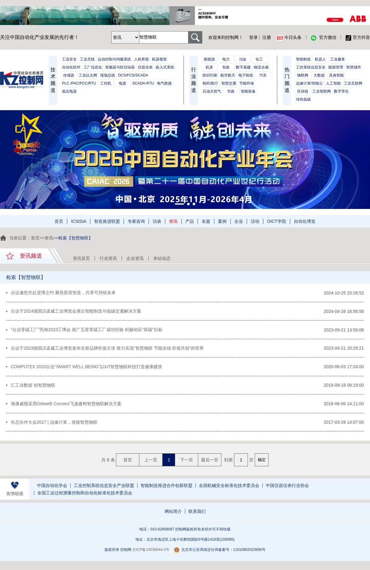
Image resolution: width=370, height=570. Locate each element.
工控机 (105, 83)
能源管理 (335, 67)
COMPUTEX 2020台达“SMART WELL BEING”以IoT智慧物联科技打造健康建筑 (86, 368)
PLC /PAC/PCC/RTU (79, 83)
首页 (59, 221)
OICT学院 (276, 221)
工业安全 (69, 59)
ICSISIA (78, 221)
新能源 (209, 59)
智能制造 (303, 59)
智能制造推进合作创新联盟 (166, 488)
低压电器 (69, 91)
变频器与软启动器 (120, 67)
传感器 (68, 75)
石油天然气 (212, 91)
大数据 (319, 75)
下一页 (186, 462)
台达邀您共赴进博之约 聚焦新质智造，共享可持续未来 (63, 292)
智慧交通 (228, 83)
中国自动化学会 (52, 488)
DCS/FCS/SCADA (133, 75)
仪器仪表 (145, 67)
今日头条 (289, 37)
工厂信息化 (93, 67)
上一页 (150, 462)
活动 (255, 221)
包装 (226, 67)
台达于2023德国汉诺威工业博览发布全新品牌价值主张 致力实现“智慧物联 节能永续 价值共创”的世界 (107, 349)
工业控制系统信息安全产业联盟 (104, 488)
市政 (231, 91)
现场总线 (107, 75)
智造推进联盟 (107, 221)
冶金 (242, 59)
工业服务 (337, 59)
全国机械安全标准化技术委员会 (229, 488)
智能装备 (248, 91)
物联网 (302, 75)
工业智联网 (321, 91)
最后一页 (209, 462)
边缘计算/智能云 (309, 83)
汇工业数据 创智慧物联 (33, 387)
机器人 (320, 59)
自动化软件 (71, 67)
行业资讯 (108, 258)
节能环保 (246, 83)
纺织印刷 (210, 75)
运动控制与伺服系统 (114, 59)
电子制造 (245, 75)
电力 (226, 59)
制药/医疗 (210, 83)
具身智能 (336, 75)
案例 (222, 221)
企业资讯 (135, 258)
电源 (122, 83)
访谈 (157, 221)
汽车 (263, 75)
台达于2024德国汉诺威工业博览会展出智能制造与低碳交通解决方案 (76, 311)
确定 (262, 462)
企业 (238, 221)
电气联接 (164, 83)
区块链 (302, 91)
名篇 (206, 221)
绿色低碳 (303, 99)
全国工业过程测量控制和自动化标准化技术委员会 (84, 495)
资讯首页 (81, 258)
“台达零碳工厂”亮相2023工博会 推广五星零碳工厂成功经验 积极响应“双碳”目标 (86, 330)
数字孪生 (341, 91)
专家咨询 (136, 221)
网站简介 (173, 514)
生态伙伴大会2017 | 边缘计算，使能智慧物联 (54, 424)
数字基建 (243, 67)
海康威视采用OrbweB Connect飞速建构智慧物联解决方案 (66, 405)
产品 (189, 221)
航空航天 (227, 75)
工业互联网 (353, 83)
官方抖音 (358, 37)
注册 (266, 37)
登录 (253, 37)
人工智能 (333, 83)
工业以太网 (88, 75)
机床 (209, 67)
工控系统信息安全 (311, 67)
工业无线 (87, 59)
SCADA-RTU (143, 83)
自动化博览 (304, 221)
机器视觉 (159, 59)
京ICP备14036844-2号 (150, 552)
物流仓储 (261, 67)
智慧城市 (353, 67)
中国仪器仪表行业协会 (287, 488)
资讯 (173, 221)
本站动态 (162, 258)
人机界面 (141, 59)
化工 (259, 59)
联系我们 (197, 514)
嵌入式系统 (165, 67)
